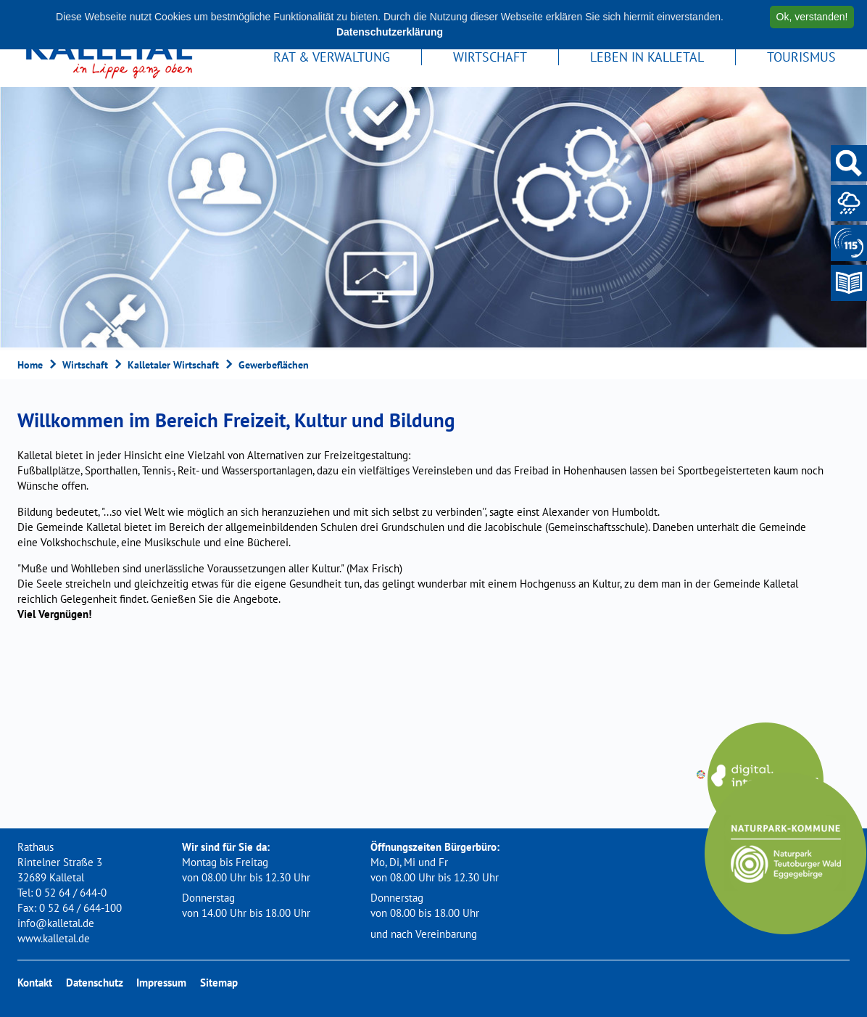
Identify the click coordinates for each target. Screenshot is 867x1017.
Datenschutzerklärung (389, 32)
